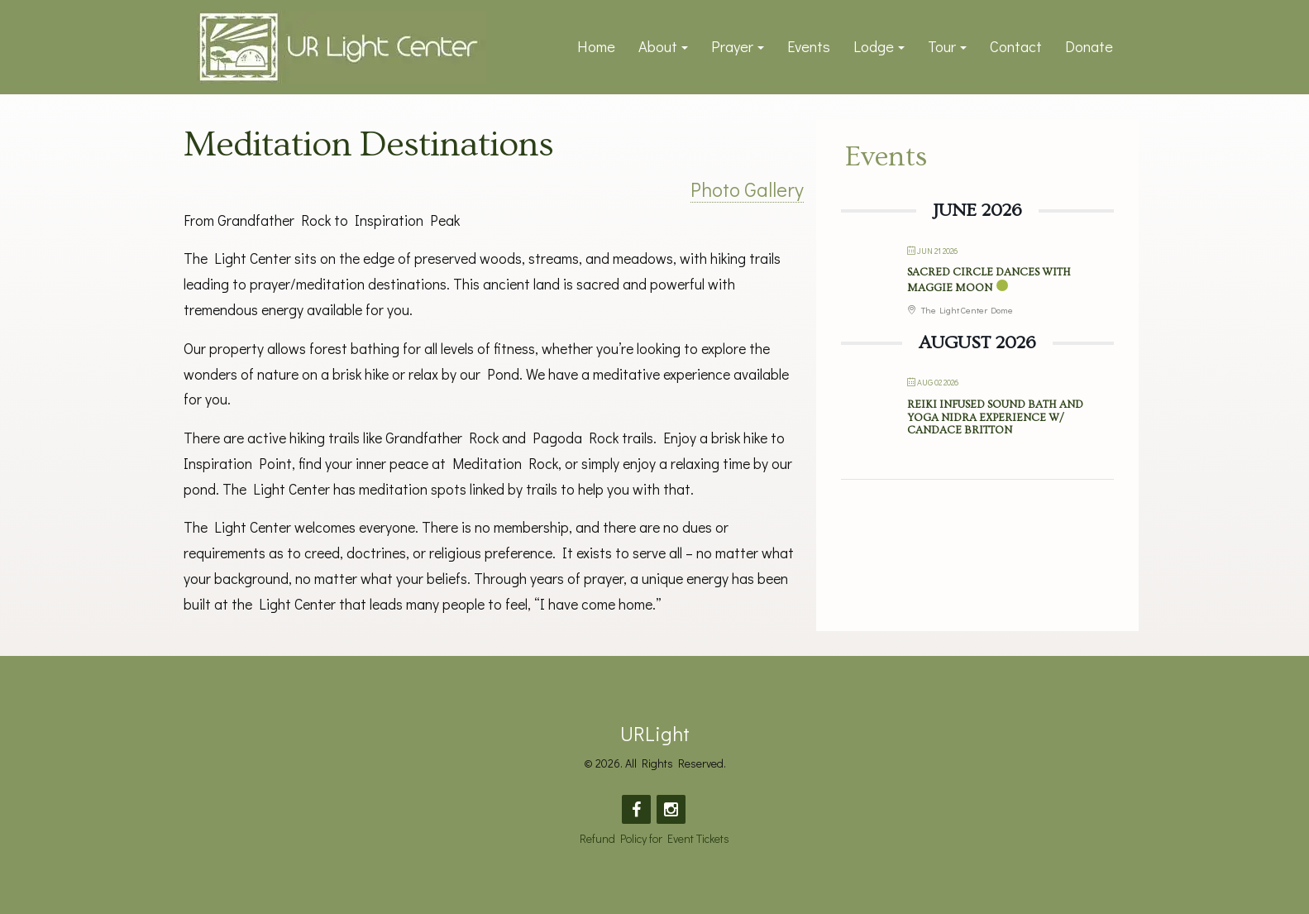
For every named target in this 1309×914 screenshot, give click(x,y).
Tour (942, 46)
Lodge (873, 46)
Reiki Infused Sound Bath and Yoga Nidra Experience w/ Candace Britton (995, 417)
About (657, 46)
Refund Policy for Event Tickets (654, 838)
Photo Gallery (747, 189)
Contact (1016, 46)
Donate (1089, 46)
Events (808, 46)
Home (596, 46)
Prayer (732, 46)
